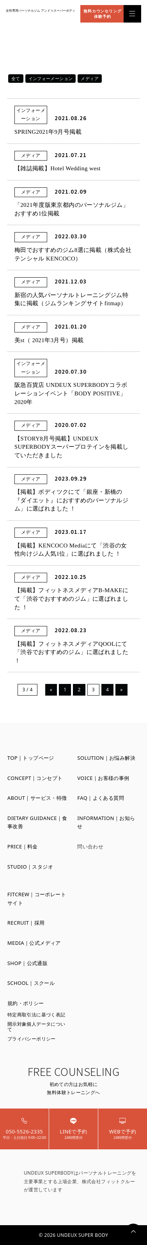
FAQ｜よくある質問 (100, 797)
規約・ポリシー (25, 1003)
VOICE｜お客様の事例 (103, 778)
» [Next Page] (121, 689)
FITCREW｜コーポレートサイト (36, 898)
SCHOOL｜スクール (31, 982)
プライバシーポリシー (31, 1038)
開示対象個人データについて (36, 1027)
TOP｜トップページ (30, 757)
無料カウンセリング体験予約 (102, 13)
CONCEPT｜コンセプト (35, 778)
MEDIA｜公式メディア (34, 942)
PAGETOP (133, 1231)
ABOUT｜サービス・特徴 (37, 797)
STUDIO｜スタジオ (30, 866)
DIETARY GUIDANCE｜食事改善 (37, 822)
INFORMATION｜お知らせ (106, 822)
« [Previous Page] (51, 689)
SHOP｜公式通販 (27, 963)
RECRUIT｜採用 (26, 922)
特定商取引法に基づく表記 (36, 1014)
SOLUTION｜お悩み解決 (106, 757)
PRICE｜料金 (22, 846)
